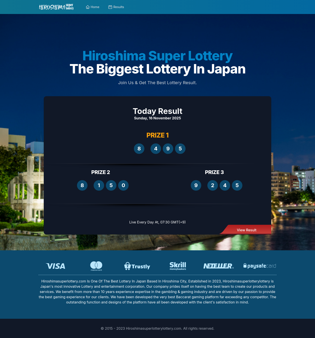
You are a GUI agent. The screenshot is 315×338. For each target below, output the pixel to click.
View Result (247, 230)
